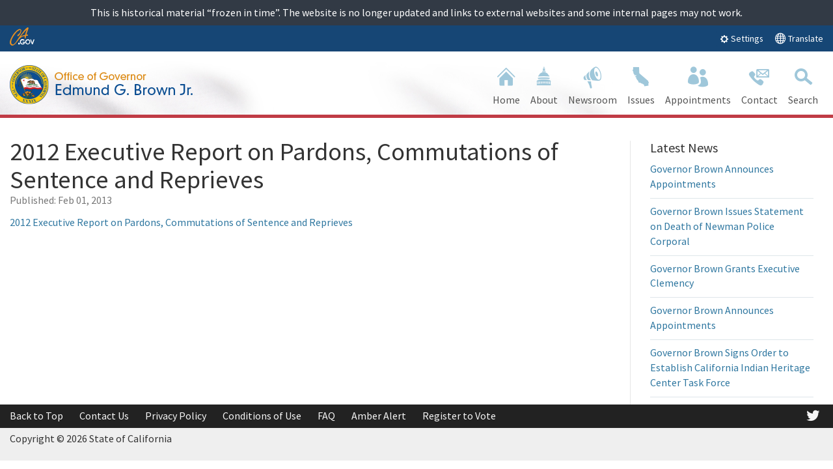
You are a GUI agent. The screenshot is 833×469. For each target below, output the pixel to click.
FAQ (326, 415)
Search (803, 84)
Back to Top (36, 415)
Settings (741, 38)
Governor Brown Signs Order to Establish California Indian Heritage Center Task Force (730, 367)
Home (506, 84)
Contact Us (104, 415)
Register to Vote (459, 415)
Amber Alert (378, 415)
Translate (798, 38)
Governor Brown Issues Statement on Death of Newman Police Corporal (727, 226)
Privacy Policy (175, 415)
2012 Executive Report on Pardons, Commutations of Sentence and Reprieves (181, 222)
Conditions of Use (262, 415)
